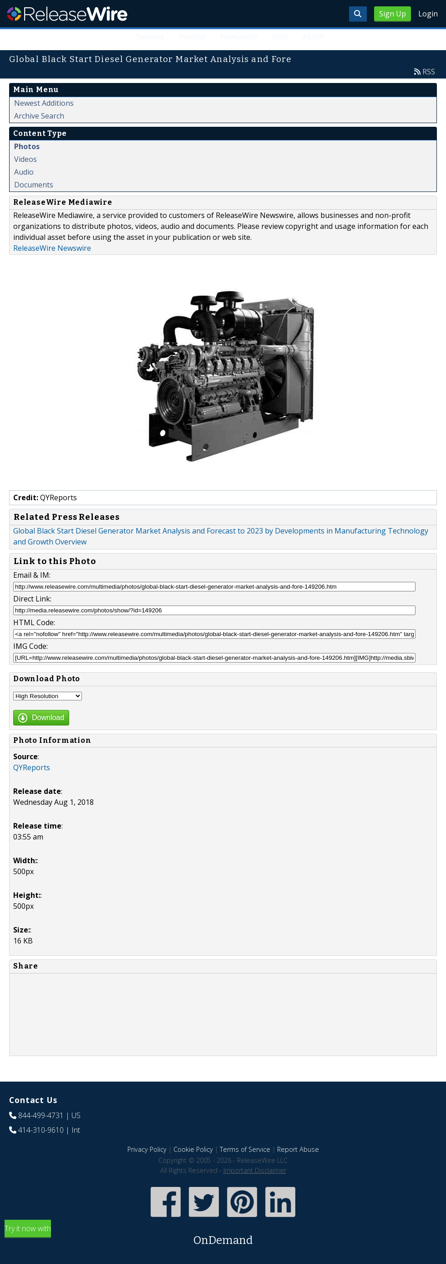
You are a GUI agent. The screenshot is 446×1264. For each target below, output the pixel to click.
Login (428, 14)
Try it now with (223, 1235)
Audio (24, 172)
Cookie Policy (193, 1149)
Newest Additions (44, 103)
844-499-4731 (41, 1115)
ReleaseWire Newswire (52, 248)
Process (191, 36)
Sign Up (392, 14)
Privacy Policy (147, 1149)
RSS (428, 72)
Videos (25, 159)
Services (150, 36)
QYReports (31, 767)
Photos (27, 146)
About (313, 36)
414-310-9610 (41, 1130)
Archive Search (39, 116)
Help (280, 36)
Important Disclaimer (254, 1170)
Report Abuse (298, 1149)
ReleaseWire (67, 14)
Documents (33, 185)
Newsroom (239, 36)
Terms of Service (245, 1149)
